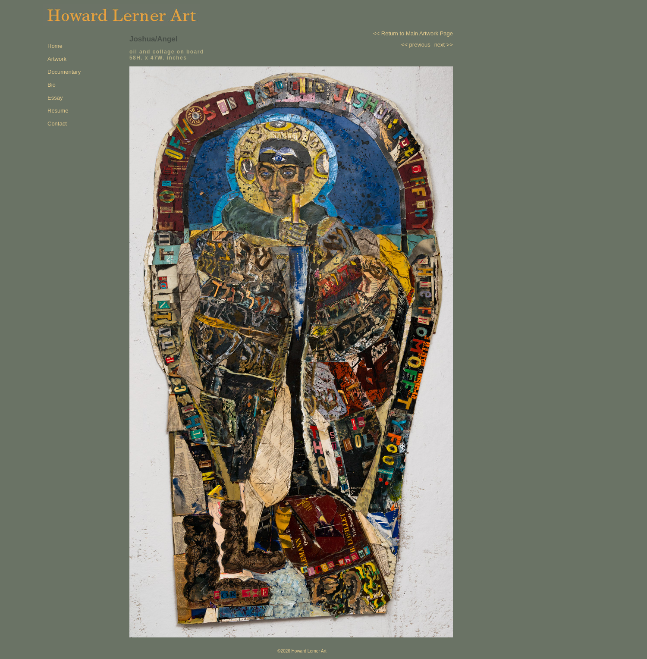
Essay (55, 97)
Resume (57, 110)
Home (55, 46)
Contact (57, 123)
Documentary (64, 72)
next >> (443, 44)
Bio (51, 85)
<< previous (415, 44)
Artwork (56, 59)
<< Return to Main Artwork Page (413, 33)
